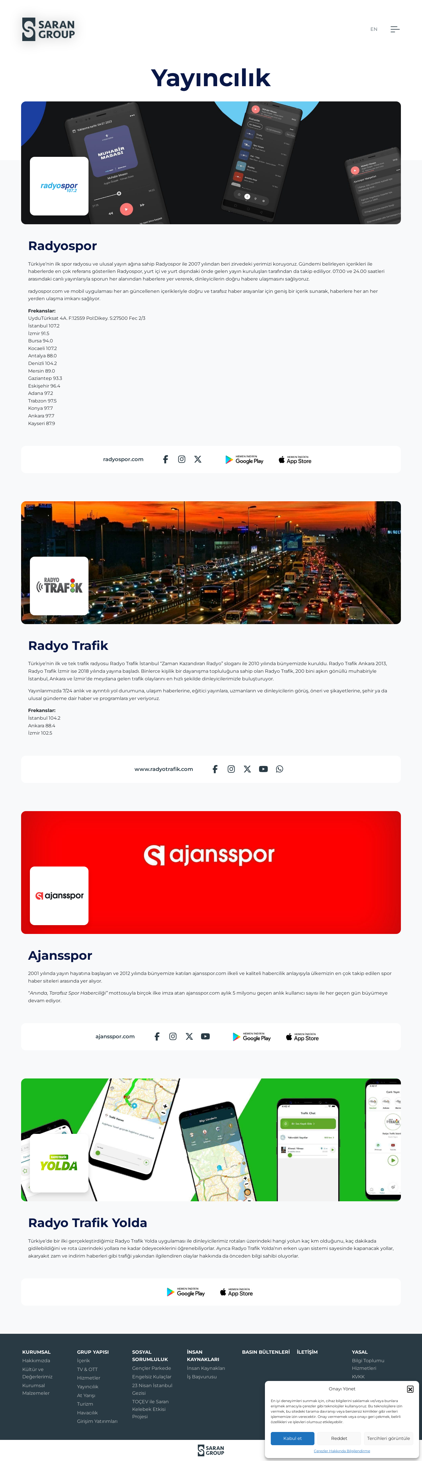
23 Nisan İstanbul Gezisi (152, 1389)
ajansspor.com (115, 1036)
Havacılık (87, 1413)
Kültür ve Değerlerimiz (37, 1373)
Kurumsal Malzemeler (36, 1389)
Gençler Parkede (151, 1368)
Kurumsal (36, 1352)
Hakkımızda (36, 1360)
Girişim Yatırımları (97, 1421)
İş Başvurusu (202, 1377)
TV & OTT (87, 1369)
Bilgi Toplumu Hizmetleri (368, 1364)
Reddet (339, 1438)
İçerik (83, 1360)
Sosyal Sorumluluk (150, 1356)
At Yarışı (86, 1395)
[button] (410, 1389)
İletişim (307, 1352)
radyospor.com (123, 459)
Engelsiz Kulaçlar (151, 1377)
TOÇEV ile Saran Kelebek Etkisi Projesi (150, 1409)
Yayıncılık (87, 1386)
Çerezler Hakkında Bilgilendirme (342, 1451)
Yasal (360, 1352)
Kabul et (292, 1438)
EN (373, 29)
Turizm (85, 1404)
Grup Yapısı (93, 1352)
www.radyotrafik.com (164, 769)
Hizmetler (88, 1378)
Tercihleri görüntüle (388, 1438)
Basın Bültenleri (266, 1352)
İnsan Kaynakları (203, 1356)
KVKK (358, 1377)
